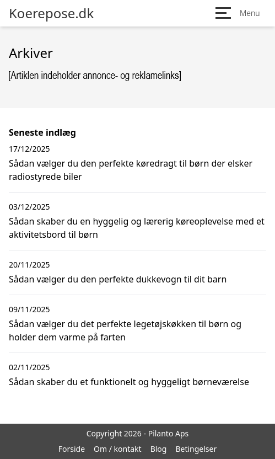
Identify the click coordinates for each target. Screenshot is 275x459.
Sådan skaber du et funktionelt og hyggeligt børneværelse (129, 382)
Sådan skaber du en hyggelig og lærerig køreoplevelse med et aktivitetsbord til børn (137, 228)
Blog (158, 449)
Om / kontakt (118, 449)
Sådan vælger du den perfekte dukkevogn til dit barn (118, 279)
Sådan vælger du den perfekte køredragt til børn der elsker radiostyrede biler (130, 170)
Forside (71, 449)
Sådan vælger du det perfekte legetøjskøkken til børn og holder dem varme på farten (125, 330)
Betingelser (196, 449)
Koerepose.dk (51, 13)
